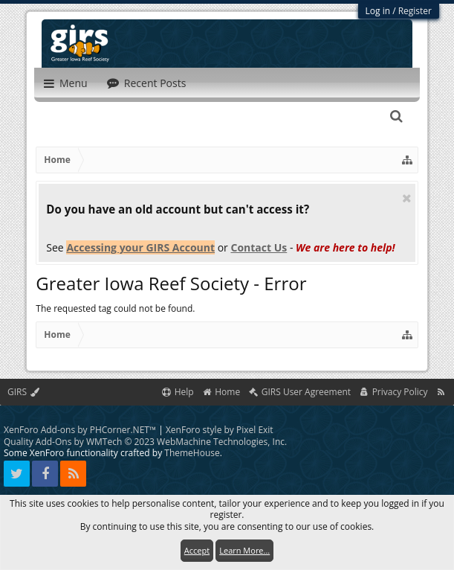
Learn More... (244, 550)
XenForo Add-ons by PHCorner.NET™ (80, 429)
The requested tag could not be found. (115, 308)
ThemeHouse (191, 452)
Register (415, 10)
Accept (197, 550)
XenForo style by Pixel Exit (219, 429)
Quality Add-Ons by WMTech (145, 441)
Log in (378, 10)
